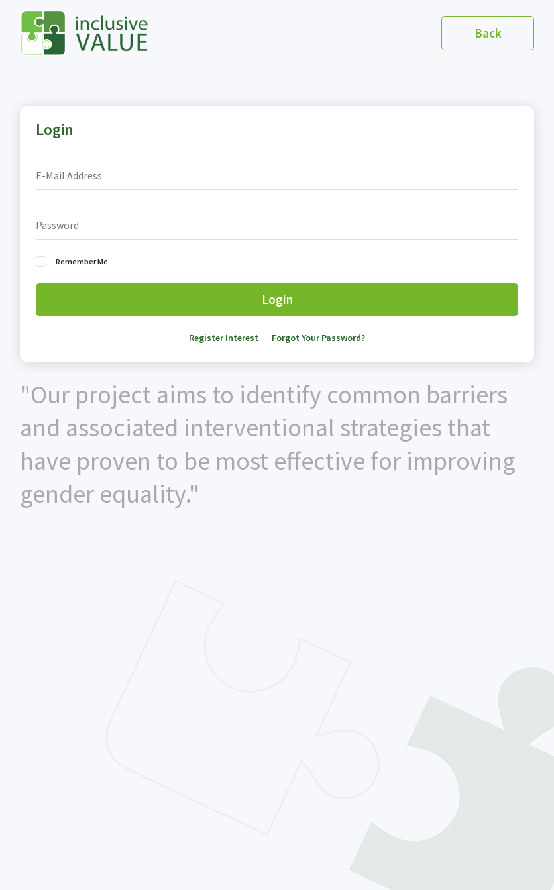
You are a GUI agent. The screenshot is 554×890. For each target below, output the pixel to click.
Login (277, 299)
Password (57, 225)
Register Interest (223, 338)
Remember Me (82, 261)
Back (488, 33)
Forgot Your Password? (318, 338)
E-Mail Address (69, 175)
